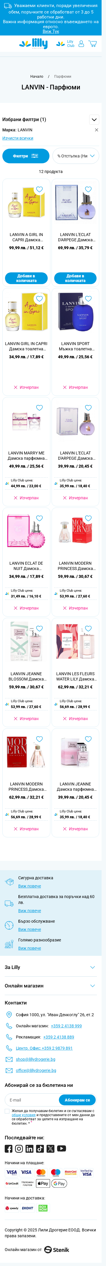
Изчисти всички (17, 138)
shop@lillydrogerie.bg (35, 1059)
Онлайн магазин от (37, 1249)
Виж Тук (51, 31)
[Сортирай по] (75, 156)
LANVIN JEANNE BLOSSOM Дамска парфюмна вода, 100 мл (26, 676)
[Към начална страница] (36, 76)
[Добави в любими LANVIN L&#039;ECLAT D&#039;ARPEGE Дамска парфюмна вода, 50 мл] (88, 408)
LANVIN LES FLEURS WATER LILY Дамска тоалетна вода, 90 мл (75, 676)
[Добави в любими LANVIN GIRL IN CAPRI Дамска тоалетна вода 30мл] (39, 299)
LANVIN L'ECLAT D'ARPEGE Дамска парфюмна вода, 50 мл (75, 456)
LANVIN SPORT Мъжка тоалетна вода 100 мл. (75, 346)
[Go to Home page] (33, 44)
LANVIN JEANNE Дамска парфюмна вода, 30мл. (75, 787)
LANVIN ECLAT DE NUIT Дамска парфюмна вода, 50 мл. (26, 566)
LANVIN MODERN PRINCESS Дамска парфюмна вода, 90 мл (26, 787)
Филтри (26, 155)
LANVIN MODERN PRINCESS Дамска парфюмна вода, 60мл (75, 566)
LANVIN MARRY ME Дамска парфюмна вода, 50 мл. (26, 456)
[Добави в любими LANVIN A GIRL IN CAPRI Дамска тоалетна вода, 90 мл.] (39, 189)
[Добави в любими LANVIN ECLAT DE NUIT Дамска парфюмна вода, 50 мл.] (39, 518)
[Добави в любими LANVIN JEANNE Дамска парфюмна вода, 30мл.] (88, 739)
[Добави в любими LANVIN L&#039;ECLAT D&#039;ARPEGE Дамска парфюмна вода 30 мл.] (88, 189)
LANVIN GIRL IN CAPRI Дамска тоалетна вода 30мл (26, 346)
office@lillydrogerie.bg (36, 1070)
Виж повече (29, 886)
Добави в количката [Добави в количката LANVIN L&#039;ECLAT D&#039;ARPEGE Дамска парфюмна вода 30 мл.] (75, 278)
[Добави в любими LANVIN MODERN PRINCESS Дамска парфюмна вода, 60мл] (88, 518)
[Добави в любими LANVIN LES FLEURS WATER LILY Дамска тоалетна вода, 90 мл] (88, 628)
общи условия (24, 1115)
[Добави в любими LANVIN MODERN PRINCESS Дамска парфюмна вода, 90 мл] (39, 739)
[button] (50, 120)
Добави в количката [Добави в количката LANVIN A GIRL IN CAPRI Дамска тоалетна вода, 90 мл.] (26, 278)
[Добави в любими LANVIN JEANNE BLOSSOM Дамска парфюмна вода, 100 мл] (39, 628)
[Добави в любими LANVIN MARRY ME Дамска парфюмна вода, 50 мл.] (39, 408)
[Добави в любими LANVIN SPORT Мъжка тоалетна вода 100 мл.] (88, 299)
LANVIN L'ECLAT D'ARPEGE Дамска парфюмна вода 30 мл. (75, 237)
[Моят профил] (81, 43)
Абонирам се (77, 1100)
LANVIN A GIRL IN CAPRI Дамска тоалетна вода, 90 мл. (26, 237)
